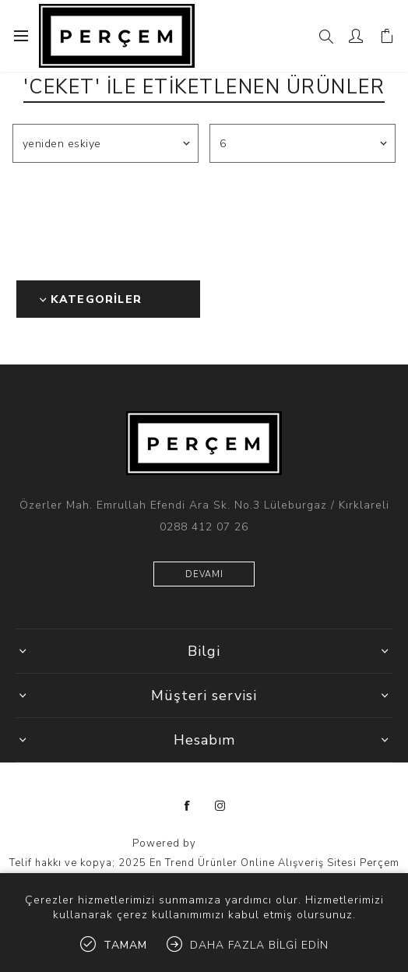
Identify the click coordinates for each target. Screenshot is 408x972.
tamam (125, 945)
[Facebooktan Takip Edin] (187, 806)
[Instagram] (220, 806)
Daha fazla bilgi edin (259, 945)
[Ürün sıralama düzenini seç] (105, 143)
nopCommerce (237, 843)
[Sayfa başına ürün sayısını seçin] (302, 143)
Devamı (204, 574)
